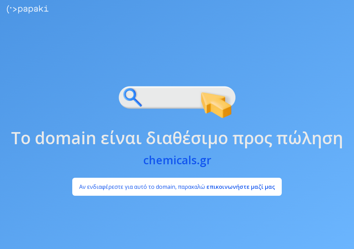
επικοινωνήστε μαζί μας (240, 187)
